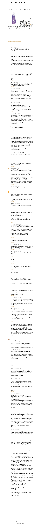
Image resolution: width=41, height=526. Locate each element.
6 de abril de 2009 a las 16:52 (16, 191)
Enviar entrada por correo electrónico (16, 41)
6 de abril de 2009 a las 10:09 (17, 47)
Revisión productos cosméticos (17, 42)
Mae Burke (23, 523)
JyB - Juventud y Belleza (20, 3)
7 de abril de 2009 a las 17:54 (16, 393)
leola (11, 168)
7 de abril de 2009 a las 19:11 (15, 429)
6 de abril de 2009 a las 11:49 (16, 82)
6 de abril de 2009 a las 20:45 (17, 244)
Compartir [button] (9, 41)
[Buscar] (32, 2)
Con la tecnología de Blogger (20, 521)
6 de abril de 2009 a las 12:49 (16, 88)
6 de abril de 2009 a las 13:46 (16, 113)
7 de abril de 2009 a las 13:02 (17, 368)
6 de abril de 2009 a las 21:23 (17, 251)
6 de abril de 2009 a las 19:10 (16, 203)
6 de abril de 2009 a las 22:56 (17, 297)
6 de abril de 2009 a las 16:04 (16, 168)
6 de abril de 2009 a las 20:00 (17, 224)
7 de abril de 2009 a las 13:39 (16, 378)
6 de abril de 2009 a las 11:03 (17, 70)
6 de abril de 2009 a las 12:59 (16, 102)
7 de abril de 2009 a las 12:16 (17, 361)
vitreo (11, 191)
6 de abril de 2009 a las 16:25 (16, 186)
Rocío (11, 82)
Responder (12, 53)
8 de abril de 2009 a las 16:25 (17, 498)
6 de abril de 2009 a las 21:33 (15, 258)
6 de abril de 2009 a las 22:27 (17, 275)
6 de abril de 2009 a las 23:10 (17, 308)
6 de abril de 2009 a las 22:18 (16, 271)
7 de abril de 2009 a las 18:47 (16, 410)
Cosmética (12, 42)
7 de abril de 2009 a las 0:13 (16, 323)
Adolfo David (12, 338)
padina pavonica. (28, 24)
